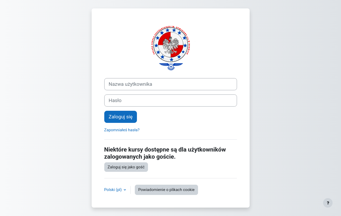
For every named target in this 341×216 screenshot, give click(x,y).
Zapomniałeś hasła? (122, 130)
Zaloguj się (121, 117)
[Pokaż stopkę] (328, 203)
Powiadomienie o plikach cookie (166, 189)
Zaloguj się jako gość (126, 167)
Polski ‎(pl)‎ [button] (113, 189)
